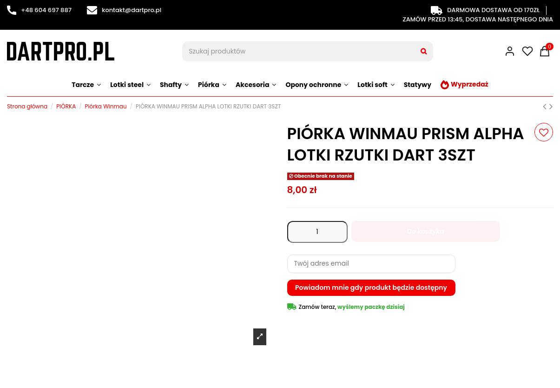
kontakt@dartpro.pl (124, 10)
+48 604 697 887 (39, 10)
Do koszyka (425, 231)
